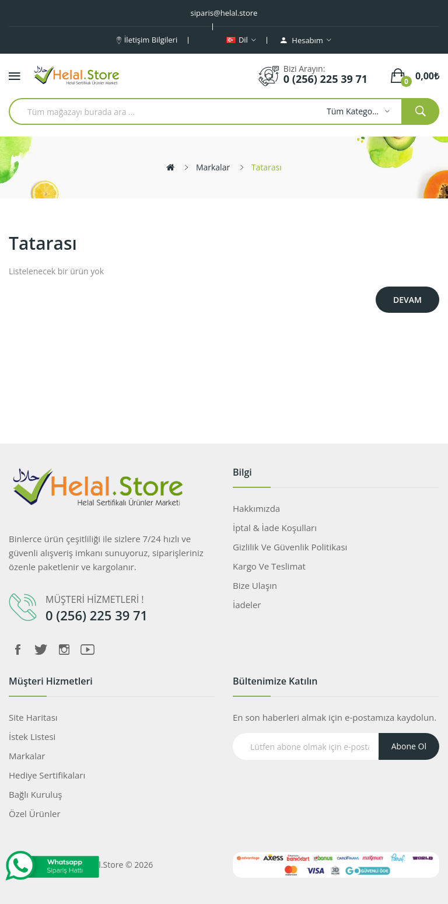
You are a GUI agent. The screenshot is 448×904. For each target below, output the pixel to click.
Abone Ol (408, 746)
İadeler (247, 604)
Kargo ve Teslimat (269, 566)
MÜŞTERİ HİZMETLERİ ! (95, 599)
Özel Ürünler (35, 813)
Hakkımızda (256, 508)
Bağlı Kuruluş (35, 794)
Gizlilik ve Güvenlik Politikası (290, 547)
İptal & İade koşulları (275, 527)
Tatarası (266, 167)
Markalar (213, 167)
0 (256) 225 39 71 (326, 79)
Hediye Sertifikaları (47, 775)
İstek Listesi (32, 736)
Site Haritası (33, 717)
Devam (407, 299)
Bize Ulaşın (255, 585)
